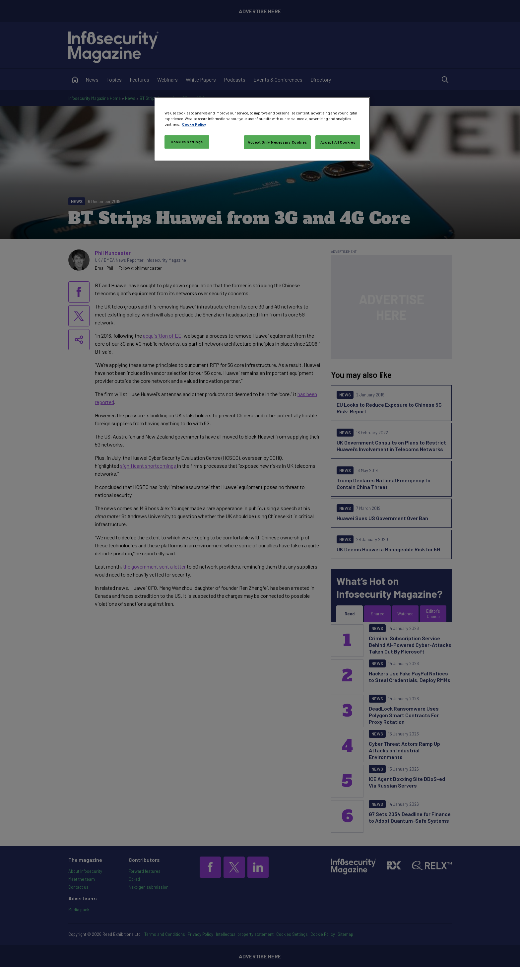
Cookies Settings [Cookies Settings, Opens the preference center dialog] (187, 142)
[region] (262, 129)
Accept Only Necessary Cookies (277, 142)
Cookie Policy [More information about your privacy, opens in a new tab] (194, 124)
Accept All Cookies (337, 142)
